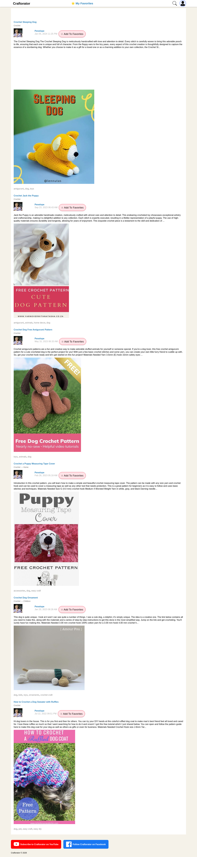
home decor (39, 323)
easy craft (36, 591)
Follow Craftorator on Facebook (86, 844)
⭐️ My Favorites (82, 3)
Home (25, 467)
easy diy (38, 829)
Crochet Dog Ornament (26, 598)
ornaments (34, 695)
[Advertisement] (98, 69)
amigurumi (19, 189)
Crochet (17, 25)
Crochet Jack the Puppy (26, 196)
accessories (19, 591)
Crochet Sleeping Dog (25, 22)
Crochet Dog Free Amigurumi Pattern (33, 330)
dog (27, 189)
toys (32, 189)
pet (20, 829)
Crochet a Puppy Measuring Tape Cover (34, 464)
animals (29, 323)
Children (27, 601)
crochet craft (46, 695)
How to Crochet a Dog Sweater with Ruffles (36, 702)
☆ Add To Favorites (72, 34)
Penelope (39, 31)
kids (20, 695)
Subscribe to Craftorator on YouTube (36, 844)
